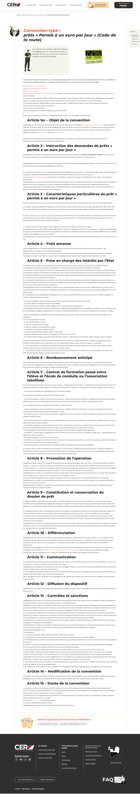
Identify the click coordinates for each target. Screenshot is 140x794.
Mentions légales (38, 789)
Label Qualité (90, 764)
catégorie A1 (59, 133)
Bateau (64, 764)
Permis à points (136, 41)
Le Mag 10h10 (90, 760)
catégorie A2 (42, 133)
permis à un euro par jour (93, 125)
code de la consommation (36, 86)
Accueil (18, 15)
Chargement (135, 39)
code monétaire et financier (37, 89)
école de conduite (38, 177)
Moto (64, 756)
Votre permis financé (93, 756)
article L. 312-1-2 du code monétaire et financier (60, 550)
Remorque (66, 760)
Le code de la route (69, 768)
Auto (63, 752)
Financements (25, 15)
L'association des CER (46, 750)
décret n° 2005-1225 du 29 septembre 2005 (42, 94)
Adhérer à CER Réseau (47, 754)
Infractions (134, 44)
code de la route (32, 91)
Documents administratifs (135, 35)
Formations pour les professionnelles (93, 747)
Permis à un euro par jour (38, 15)
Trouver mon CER (45, 758)
